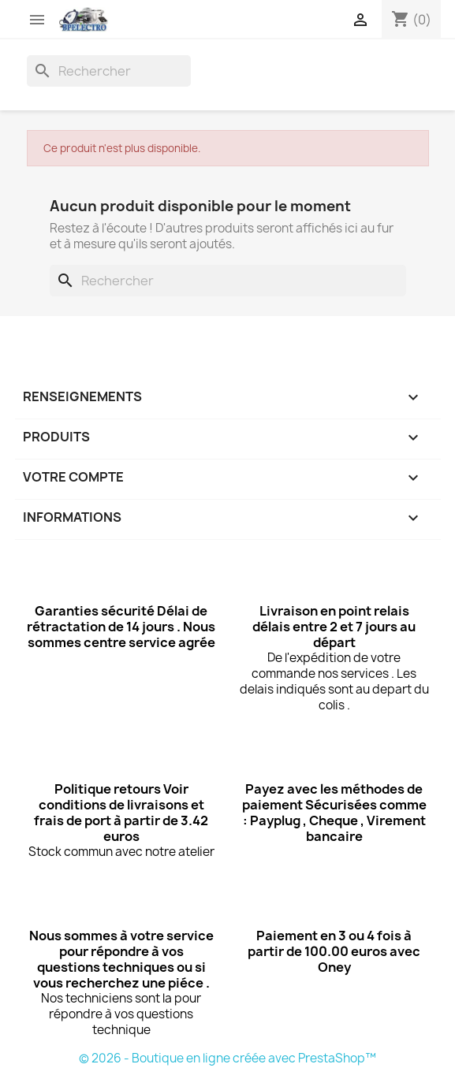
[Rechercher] (109, 71)
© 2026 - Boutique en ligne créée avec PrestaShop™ (227, 1058)
